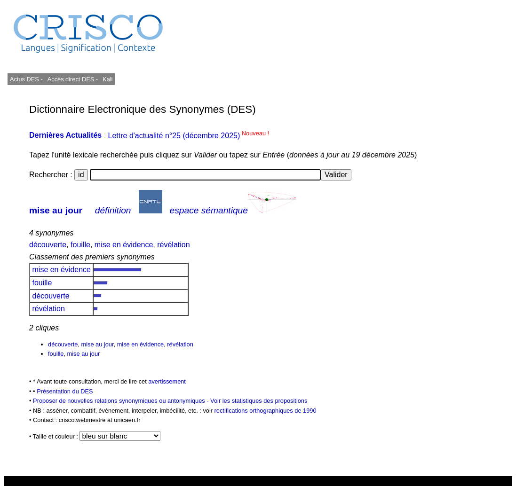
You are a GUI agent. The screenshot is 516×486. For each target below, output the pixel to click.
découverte (47, 245)
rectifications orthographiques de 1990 (265, 410)
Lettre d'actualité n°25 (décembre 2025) (189, 136)
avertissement (167, 381)
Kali (107, 79)
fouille (80, 245)
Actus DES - (26, 79)
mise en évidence (124, 245)
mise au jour (55, 210)
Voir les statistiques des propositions (258, 400)
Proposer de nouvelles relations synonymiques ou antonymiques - (121, 400)
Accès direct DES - (73, 79)
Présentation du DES (65, 391)
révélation (173, 245)
